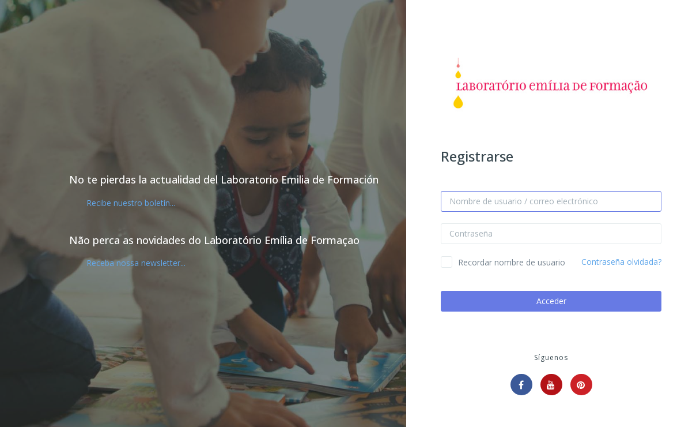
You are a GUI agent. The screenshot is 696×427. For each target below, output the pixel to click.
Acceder (551, 300)
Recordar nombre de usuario (511, 262)
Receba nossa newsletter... (136, 262)
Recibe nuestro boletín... (130, 202)
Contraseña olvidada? (621, 261)
